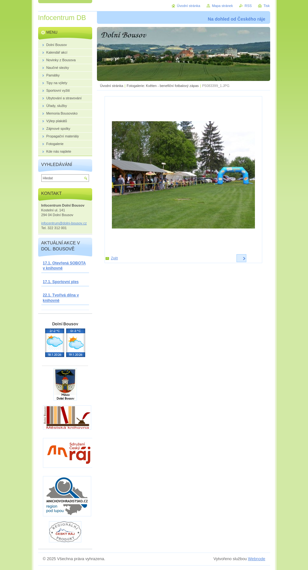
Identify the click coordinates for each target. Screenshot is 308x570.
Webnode (256, 558)
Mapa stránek (222, 6)
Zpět (114, 258)
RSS (248, 6)
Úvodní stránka (111, 86)
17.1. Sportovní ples (61, 282)
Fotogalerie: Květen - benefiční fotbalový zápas (163, 86)
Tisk (267, 6)
